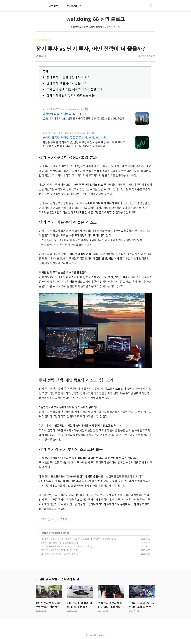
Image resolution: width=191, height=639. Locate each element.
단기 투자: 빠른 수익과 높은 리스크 (68, 83)
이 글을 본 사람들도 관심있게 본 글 (57, 579)
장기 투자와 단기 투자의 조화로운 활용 (71, 95)
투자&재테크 (74, 6)
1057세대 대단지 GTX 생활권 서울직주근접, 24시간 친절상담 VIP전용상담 (83, 118)
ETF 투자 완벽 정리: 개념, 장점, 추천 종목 (58, 542)
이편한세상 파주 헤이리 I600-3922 (64, 114)
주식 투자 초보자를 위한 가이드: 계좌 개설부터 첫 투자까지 (65, 546)
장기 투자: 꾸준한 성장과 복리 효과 (68, 77)
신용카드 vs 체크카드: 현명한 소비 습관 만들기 (60, 550)
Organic (101, 635)
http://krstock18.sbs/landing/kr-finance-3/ (65, 132)
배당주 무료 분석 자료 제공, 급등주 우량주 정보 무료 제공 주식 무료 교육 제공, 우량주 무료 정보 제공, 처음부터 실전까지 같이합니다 (84, 144)
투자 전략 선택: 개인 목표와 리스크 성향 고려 (74, 89)
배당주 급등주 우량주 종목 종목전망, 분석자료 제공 (74, 138)
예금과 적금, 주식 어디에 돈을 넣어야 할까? (58, 553)
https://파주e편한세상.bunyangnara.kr (62, 109)
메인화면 (54, 6)
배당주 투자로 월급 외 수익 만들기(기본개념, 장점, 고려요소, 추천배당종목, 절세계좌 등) (77, 538)
